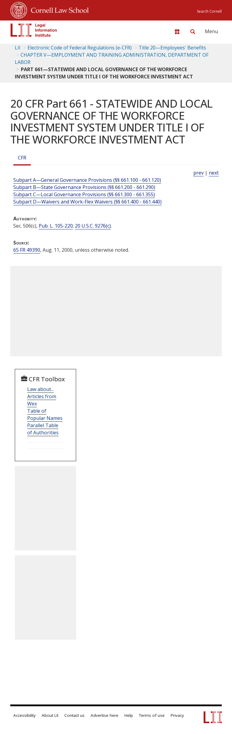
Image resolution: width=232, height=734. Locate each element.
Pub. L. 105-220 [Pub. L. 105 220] (56, 225)
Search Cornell (209, 11)
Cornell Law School (58, 9)
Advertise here (104, 715)
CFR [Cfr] (22, 157)
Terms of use (152, 715)
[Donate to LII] (177, 31)
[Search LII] (192, 31)
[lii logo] (34, 30)
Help (128, 715)
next (214, 172)
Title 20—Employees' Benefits (172, 47)
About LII (50, 715)
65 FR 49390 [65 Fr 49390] (26, 250)
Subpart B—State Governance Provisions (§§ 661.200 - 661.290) (84, 187)
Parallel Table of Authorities (43, 429)
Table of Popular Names (45, 414)
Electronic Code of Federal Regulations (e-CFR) (79, 47)
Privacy (177, 715)
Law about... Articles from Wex (41, 396)
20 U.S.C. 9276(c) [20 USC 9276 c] (93, 225)
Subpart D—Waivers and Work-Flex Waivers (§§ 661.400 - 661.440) (87, 201)
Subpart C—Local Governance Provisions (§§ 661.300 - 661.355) (84, 194)
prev (198, 172)
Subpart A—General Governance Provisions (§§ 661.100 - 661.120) (87, 180)
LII (18, 47)
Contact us (74, 715)
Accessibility (24, 715)
